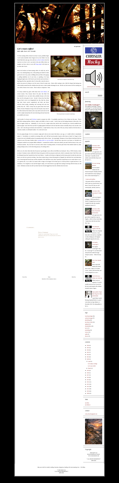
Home (49, 277)
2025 (88, 347)
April (89, 361)
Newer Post (24, 277)
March (89, 368)
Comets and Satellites (90, 179)
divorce (86, 336)
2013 (88, 384)
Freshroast (34, 119)
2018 (88, 372)
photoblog (87, 320)
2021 (88, 357)
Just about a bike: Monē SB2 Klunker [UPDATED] (96, 147)
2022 (88, 354)
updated (87, 324)
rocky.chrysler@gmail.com (91, 414)
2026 (88, 345)
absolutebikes (88, 326)
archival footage (88, 318)
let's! (29, 51)
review (86, 332)
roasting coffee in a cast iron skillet (46, 140)
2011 (88, 388)
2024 (88, 350)
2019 (88, 370)
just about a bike (88, 322)
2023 (88, 352)
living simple (38, 64)
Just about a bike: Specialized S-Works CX (97, 193)
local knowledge (88, 316)
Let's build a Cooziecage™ (92, 105)
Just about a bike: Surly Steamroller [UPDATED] (96, 210)
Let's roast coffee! (92, 366)
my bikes (87, 403)
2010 (88, 391)
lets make (33, 51)
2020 (88, 359)
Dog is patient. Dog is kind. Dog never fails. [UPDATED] (97, 294)
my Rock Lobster (40, 60)
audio (86, 334)
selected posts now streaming (93, 86)
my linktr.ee (87, 405)
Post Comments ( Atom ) (51, 278)
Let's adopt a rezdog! (92, 363)
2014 (88, 382)
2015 (88, 379)
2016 (88, 377)
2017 (88, 375)
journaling (87, 330)
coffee (22, 51)
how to (26, 51)
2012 (88, 386)
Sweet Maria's (44, 91)
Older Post (74, 277)
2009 (88, 393)
